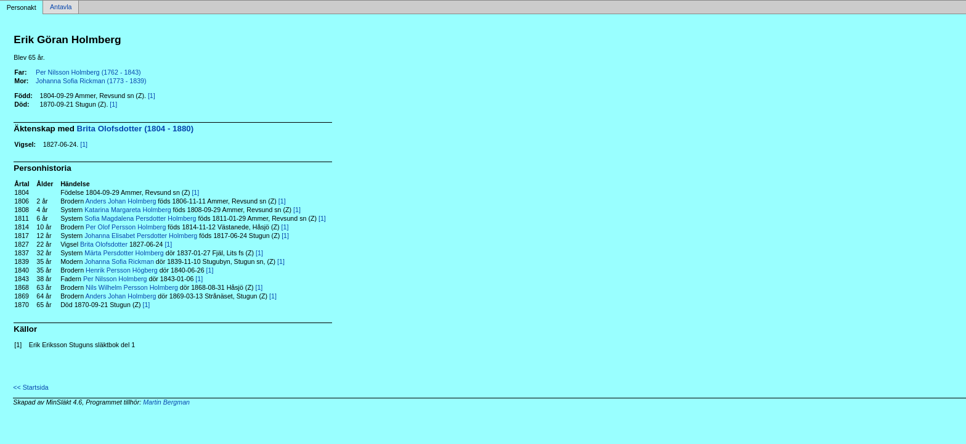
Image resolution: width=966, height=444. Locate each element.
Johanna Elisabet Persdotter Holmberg (140, 235)
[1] (151, 95)
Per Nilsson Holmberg (115, 278)
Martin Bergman (166, 402)
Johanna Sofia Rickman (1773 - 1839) (91, 80)
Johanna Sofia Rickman (119, 261)
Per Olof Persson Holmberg (126, 227)
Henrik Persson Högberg (122, 270)
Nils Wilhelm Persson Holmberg (132, 287)
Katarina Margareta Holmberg (127, 209)
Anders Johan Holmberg (120, 201)
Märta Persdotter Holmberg (124, 253)
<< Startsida (30, 387)
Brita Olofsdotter (104, 244)
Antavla (61, 7)
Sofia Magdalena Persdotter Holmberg (140, 218)
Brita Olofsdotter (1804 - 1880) (135, 128)
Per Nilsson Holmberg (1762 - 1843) (88, 72)
